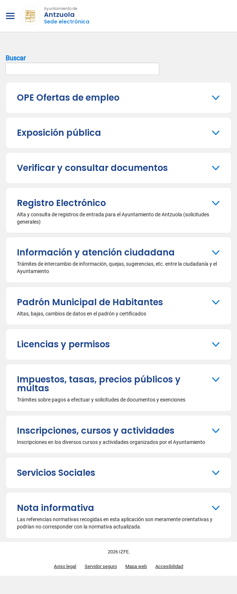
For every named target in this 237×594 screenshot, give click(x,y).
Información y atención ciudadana (96, 252)
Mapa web (136, 566)
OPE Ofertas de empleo (68, 97)
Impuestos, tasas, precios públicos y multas (99, 383)
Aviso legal (65, 566)
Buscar (82, 64)
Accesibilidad (169, 566)
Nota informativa (55, 508)
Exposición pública (59, 133)
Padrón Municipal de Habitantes (90, 302)
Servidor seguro (101, 566)
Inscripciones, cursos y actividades (95, 431)
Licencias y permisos (63, 344)
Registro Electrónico (61, 203)
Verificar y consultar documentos (92, 168)
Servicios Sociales (56, 473)
